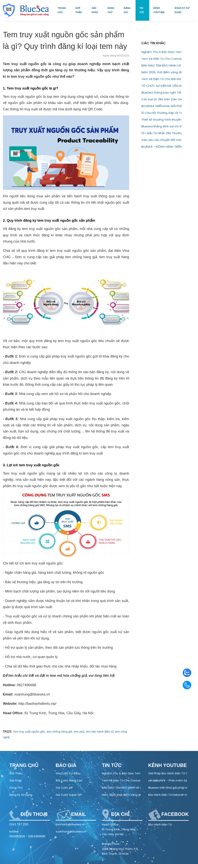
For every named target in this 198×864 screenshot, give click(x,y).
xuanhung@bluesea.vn (71, 831)
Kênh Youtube (159, 10)
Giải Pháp (15, 780)
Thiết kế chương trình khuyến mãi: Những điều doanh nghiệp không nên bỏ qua (161, 119)
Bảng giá (127, 10)
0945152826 (17, 836)
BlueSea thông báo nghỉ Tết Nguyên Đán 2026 (161, 92)
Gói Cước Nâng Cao (69, 780)
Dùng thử (111, 10)
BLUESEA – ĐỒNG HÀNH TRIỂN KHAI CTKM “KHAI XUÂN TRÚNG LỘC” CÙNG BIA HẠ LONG (161, 147)
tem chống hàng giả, (60, 731)
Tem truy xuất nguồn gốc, (29, 731)
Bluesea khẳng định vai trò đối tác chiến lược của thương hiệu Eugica (161, 126)
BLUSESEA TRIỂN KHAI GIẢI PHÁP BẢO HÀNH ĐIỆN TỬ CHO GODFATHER (161, 106)
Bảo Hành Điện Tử (160, 825)
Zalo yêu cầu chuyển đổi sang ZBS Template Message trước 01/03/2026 (161, 140)
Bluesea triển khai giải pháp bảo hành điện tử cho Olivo (167, 788)
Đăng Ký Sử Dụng (20, 795)
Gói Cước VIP (64, 788)
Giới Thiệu (15, 773)
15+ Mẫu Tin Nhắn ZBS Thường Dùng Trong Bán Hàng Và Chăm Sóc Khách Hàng (161, 133)
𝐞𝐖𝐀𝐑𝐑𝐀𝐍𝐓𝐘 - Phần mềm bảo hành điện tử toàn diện (167, 780)
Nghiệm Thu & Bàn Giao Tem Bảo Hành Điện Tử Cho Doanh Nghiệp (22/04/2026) (161, 52)
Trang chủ (62, 10)
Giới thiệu (78, 10)
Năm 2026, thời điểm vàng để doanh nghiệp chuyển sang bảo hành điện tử (161, 72)
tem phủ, (79, 731)
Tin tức (141, 10)
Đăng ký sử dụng (182, 10)
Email (78, 814)
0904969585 (36, 836)
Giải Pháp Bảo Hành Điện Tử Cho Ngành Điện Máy (167, 773)
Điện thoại (34, 814)
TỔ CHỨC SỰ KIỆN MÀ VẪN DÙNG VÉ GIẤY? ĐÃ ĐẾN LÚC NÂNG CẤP (161, 86)
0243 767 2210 (18, 824)
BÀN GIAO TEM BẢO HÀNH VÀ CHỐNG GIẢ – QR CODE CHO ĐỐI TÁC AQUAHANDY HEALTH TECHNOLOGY (161, 65)
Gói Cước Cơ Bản (67, 773)
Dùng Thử (15, 788)
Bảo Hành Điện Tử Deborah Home (167, 795)
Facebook (175, 814)
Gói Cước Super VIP (68, 795)
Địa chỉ (120, 814)
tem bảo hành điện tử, (100, 731)
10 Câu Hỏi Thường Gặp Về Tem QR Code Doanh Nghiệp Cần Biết (161, 113)
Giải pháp (95, 10)
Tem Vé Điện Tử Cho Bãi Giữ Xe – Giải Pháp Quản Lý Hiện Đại (161, 79)
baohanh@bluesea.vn (70, 824)
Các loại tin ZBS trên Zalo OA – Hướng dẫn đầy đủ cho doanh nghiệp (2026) (161, 99)
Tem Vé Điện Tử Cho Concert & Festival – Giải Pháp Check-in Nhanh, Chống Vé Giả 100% (161, 59)
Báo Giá (66, 765)
